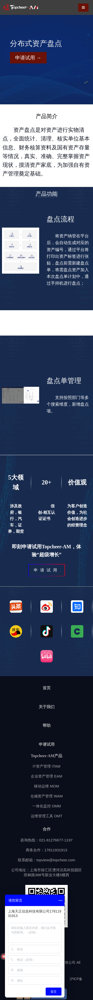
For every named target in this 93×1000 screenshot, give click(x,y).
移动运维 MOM (46, 786)
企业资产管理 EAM (46, 776)
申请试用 (47, 744)
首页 (47, 688)
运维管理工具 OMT (46, 816)
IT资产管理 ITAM (46, 766)
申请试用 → (28, 57)
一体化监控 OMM (46, 806)
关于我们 (47, 707)
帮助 (47, 725)
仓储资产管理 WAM (46, 796)
